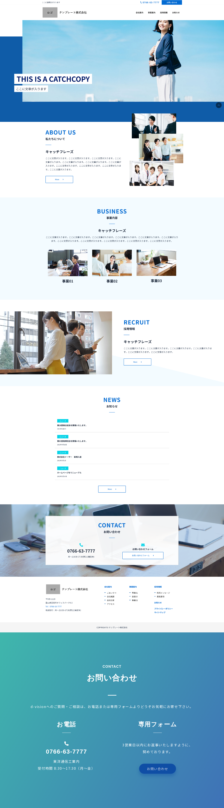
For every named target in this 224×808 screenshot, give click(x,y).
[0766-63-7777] (66, 743)
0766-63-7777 (66, 751)
